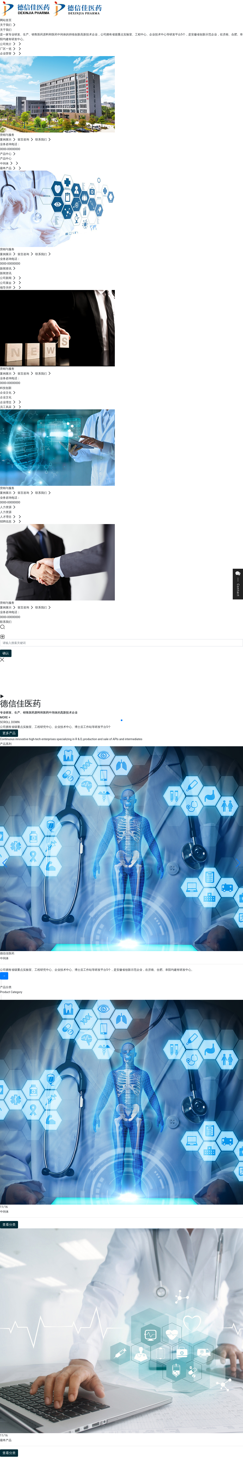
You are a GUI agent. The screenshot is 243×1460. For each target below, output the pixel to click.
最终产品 (5, 1440)
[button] (121, 720)
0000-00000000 (10, 149)
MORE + (5, 717)
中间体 (4, 958)
